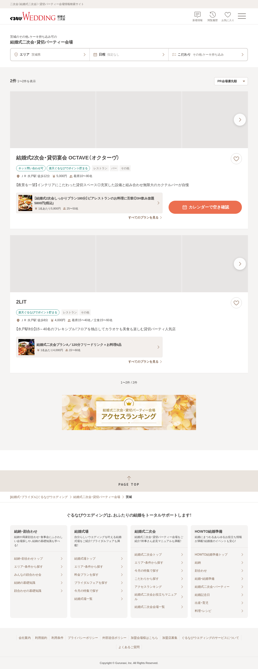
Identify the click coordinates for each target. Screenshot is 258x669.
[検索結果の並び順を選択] (231, 81)
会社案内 (25, 638)
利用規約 (41, 638)
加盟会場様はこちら (144, 638)
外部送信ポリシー (114, 638)
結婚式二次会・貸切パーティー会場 (96, 497)
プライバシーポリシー (83, 638)
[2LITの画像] (129, 263)
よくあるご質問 (129, 647)
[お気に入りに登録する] (236, 158)
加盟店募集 (169, 638)
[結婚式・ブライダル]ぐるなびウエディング (39, 497)
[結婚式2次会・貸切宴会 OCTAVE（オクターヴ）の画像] (129, 119)
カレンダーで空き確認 (205, 207)
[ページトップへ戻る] (129, 481)
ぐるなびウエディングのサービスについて (210, 638)
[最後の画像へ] (240, 120)
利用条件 (57, 638)
